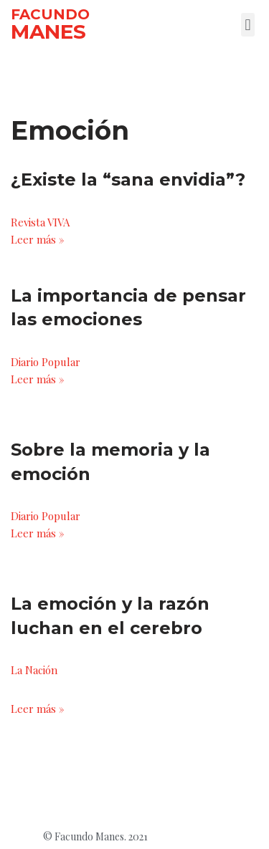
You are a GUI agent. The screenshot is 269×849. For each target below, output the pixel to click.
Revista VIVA (40, 222)
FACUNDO (50, 14)
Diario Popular (45, 362)
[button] (248, 25)
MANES (48, 31)
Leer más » (38, 239)
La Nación (34, 670)
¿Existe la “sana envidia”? (128, 179)
